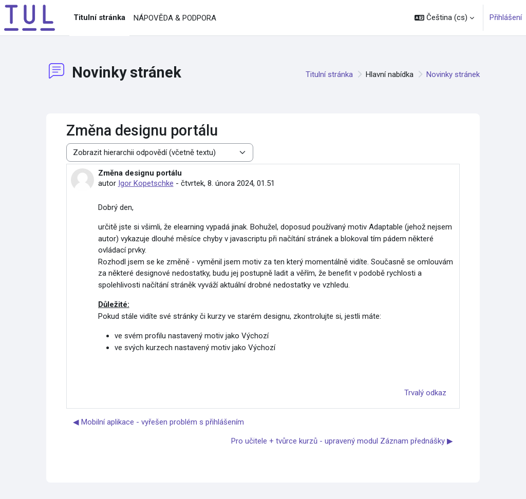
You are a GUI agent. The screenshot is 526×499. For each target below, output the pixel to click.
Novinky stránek (453, 74)
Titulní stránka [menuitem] (99, 17)
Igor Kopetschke (146, 183)
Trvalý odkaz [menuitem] (425, 392)
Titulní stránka (329, 74)
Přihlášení (506, 17)
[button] (444, 17)
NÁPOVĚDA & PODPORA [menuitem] (175, 18)
